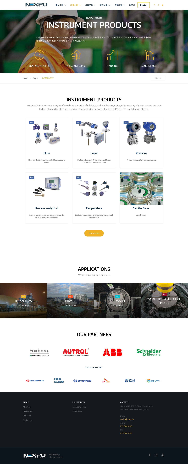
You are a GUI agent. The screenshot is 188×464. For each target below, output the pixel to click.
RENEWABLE (117, 301)
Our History (28, 411)
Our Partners (77, 411)
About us (27, 406)
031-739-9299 (126, 433)
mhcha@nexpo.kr (127, 419)
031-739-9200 (126, 426)
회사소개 (60, 5)
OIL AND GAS (23, 301)
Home (25, 78)
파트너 (132, 5)
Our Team (27, 415)
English (143, 5)
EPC (23, 296)
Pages (35, 78)
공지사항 (104, 5)
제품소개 (74, 5)
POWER (70, 301)
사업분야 (89, 5)
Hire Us (158, 78)
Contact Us (27, 419)
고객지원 (118, 5)
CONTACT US (94, 233)
